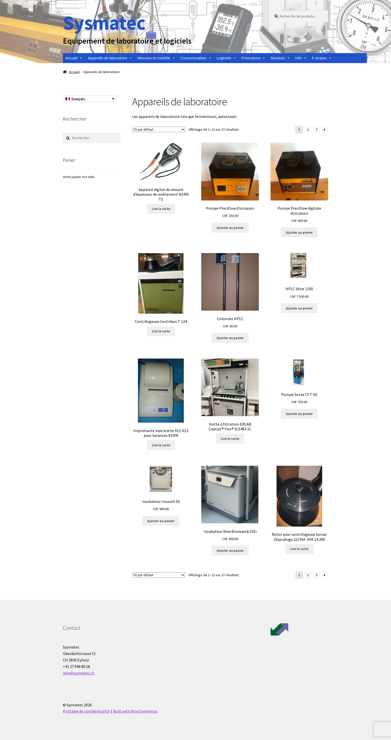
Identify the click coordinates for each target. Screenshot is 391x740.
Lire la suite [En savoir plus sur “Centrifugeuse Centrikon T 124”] (161, 331)
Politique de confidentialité (86, 711)
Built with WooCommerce (135, 711)
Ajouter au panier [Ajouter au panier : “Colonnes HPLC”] (230, 338)
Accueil (74, 58)
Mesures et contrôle (156, 58)
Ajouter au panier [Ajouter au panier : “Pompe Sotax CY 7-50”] (299, 413)
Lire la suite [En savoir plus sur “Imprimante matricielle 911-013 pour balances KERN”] (161, 445)
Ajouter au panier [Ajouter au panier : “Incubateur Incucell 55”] (160, 521)
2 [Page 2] (308, 129)
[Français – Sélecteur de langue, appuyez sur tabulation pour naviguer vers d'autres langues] (90, 98)
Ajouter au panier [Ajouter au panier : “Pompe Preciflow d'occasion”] (230, 227)
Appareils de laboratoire (110, 58)
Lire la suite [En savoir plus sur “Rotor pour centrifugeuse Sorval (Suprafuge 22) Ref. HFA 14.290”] (299, 549)
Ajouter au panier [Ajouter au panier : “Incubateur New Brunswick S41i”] (230, 550)
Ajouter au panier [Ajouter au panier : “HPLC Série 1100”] (299, 308)
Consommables (196, 58)
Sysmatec (104, 22)
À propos (322, 58)
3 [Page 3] (316, 129)
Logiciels (226, 58)
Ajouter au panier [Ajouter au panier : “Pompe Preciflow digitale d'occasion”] (299, 232)
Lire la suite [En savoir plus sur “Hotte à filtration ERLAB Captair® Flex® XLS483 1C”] (230, 438)
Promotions (253, 58)
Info (301, 58)
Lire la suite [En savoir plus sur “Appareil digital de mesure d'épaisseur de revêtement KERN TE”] (161, 208)
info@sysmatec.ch (78, 672)
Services (280, 58)
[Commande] (158, 129)
